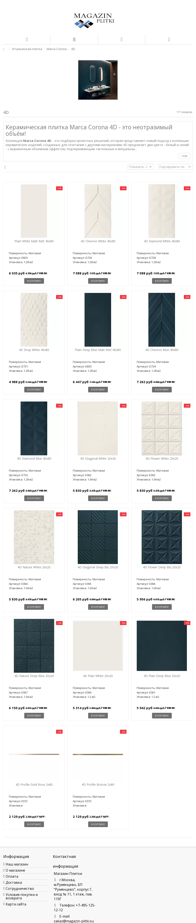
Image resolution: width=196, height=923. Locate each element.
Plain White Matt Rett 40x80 (34, 241)
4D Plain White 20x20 (98, 676)
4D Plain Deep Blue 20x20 (162, 676)
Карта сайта (16, 904)
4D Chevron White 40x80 (98, 241)
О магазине (15, 870)
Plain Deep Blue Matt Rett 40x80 (98, 350)
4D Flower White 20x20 (162, 458)
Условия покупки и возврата (22, 896)
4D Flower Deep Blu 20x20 (162, 567)
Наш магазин (17, 864)
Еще (184, 155)
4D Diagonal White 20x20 (98, 458)
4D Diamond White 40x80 (162, 241)
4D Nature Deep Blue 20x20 (34, 676)
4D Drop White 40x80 (34, 350)
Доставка (14, 882)
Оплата (12, 876)
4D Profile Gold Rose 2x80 (34, 784)
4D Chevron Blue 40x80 (161, 350)
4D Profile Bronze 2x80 (98, 784)
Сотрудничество (20, 888)
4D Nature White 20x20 (34, 567)
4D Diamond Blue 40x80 (34, 458)
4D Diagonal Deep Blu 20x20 (98, 567)
